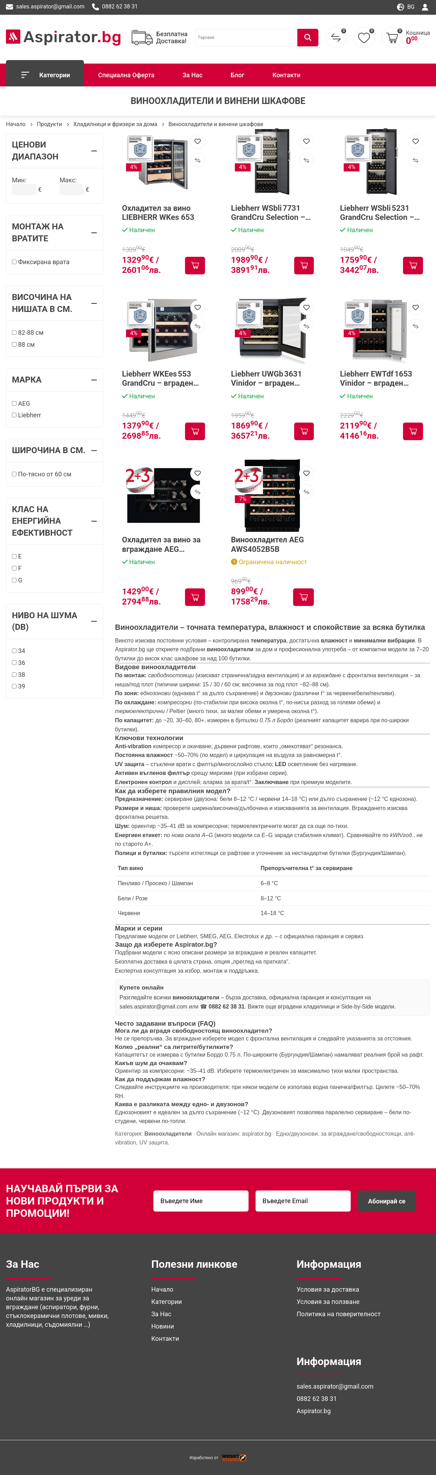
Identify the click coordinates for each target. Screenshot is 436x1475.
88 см (23, 344)
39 (18, 686)
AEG (21, 403)
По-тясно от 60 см (41, 474)
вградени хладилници (306, 1007)
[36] (14, 662)
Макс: (68, 180)
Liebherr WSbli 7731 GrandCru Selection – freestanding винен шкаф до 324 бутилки (270, 213)
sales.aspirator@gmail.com (45, 7)
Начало (16, 124)
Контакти (286, 75)
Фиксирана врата (41, 262)
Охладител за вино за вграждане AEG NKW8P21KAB (161, 544)
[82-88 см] (14, 332)
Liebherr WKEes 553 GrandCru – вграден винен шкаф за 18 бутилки (157, 379)
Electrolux (246, 936)
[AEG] (14, 403)
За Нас (193, 75)
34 (18, 650)
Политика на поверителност (339, 1314)
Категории (45, 75)
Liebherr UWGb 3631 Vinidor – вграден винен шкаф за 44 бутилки (266, 379)
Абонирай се (386, 1201)
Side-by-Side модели (368, 1007)
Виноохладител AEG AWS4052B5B (267, 544)
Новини (162, 1326)
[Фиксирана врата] (14, 262)
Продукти (49, 124)
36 (18, 662)
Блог (237, 75)
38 (18, 674)
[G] (14, 580)
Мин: (19, 180)
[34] (14, 650)
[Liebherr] (14, 415)
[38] (14, 674)
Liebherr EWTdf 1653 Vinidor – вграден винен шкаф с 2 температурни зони (376, 379)
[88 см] (14, 344)
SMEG (208, 936)
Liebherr (26, 415)
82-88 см (28, 332)
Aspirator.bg (130, 649)
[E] (14, 556)
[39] (14, 686)
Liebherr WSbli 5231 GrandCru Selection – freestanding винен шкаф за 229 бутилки (378, 213)
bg (406, 7)
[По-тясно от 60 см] (14, 474)
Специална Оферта (126, 75)
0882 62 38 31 (115, 7)
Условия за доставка (328, 1289)
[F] (14, 568)
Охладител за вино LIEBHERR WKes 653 (158, 213)
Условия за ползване (328, 1301)
